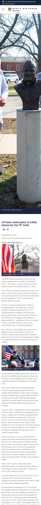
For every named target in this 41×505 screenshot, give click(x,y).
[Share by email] (8, 229)
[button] (9, 4)
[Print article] (4, 229)
